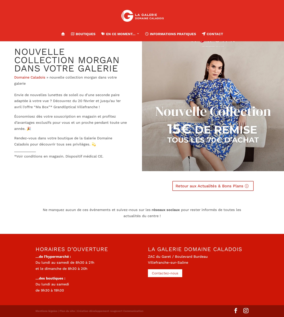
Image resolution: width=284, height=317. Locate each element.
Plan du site (67, 310)
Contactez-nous (165, 273)
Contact (212, 34)
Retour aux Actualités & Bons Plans (209, 186)
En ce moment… (118, 34)
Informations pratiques (170, 34)
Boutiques (83, 34)
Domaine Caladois (29, 77)
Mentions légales (46, 310)
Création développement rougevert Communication (110, 310)
